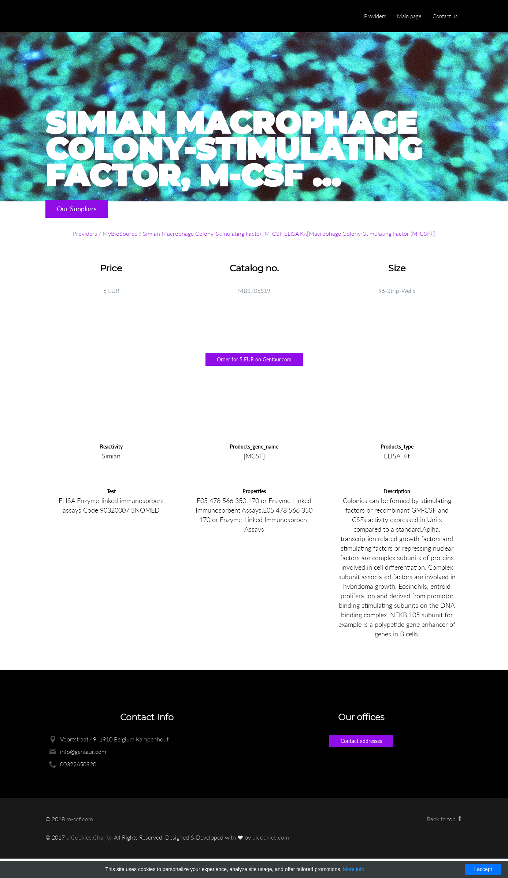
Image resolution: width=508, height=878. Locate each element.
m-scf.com (79, 818)
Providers (375, 16)
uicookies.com (270, 837)
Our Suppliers (77, 209)
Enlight (80, 17)
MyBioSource (120, 233)
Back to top (445, 818)
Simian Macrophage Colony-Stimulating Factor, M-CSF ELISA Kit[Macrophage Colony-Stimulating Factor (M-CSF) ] (289, 233)
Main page (409, 16)
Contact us (445, 16)
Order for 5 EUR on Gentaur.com (254, 359)
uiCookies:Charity (88, 837)
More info (353, 869)
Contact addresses (361, 741)
